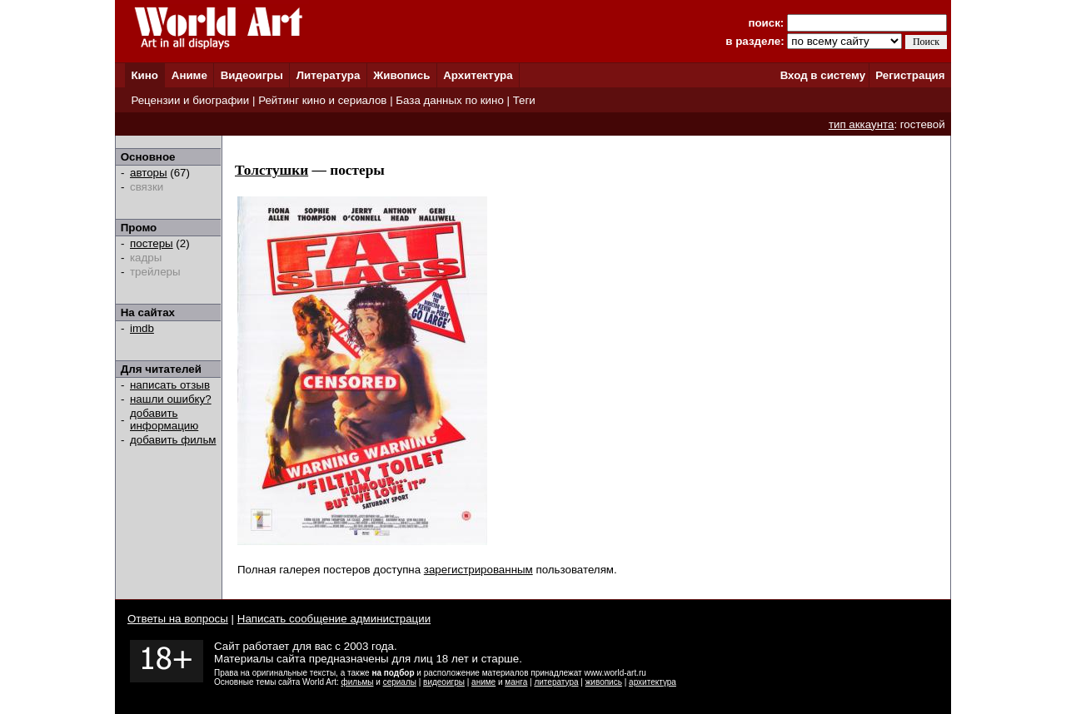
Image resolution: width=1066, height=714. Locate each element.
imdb (142, 328)
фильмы (357, 682)
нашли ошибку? (171, 399)
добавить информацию (164, 419)
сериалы (399, 682)
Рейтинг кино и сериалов (322, 100)
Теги (524, 100)
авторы (148, 172)
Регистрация (909, 75)
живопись (603, 682)
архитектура (652, 682)
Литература (328, 75)
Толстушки (271, 170)
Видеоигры (252, 75)
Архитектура (477, 75)
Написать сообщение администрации (334, 618)
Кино (144, 75)
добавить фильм (173, 440)
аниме (483, 682)
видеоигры (444, 682)
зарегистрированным (478, 569)
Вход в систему (822, 75)
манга (516, 682)
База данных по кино (449, 100)
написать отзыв (170, 385)
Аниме (189, 75)
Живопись (401, 75)
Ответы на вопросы (177, 618)
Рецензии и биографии (190, 100)
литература (556, 682)
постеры (151, 243)
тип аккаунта (861, 124)
